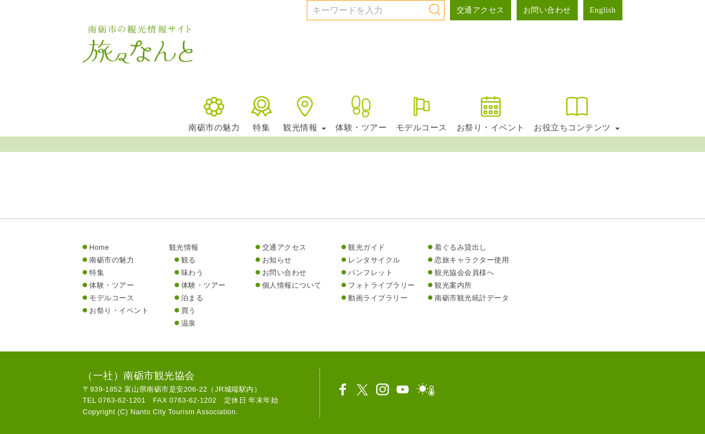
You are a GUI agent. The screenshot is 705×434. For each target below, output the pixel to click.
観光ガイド (367, 247)
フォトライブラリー (381, 285)
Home (99, 247)
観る (188, 260)
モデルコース (421, 113)
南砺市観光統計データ (472, 298)
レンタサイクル (374, 260)
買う (188, 310)
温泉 (188, 323)
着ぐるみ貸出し (461, 247)
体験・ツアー (361, 113)
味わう (192, 272)
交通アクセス (481, 10)
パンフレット (370, 272)
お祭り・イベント (491, 113)
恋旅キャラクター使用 (472, 260)
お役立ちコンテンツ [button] (577, 113)
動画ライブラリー (378, 298)
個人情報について (292, 285)
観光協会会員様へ (464, 272)
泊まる (192, 298)
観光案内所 (453, 285)
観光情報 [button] (304, 113)
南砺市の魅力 (214, 113)
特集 (261, 113)
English (603, 10)
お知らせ (277, 260)
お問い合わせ (547, 10)
